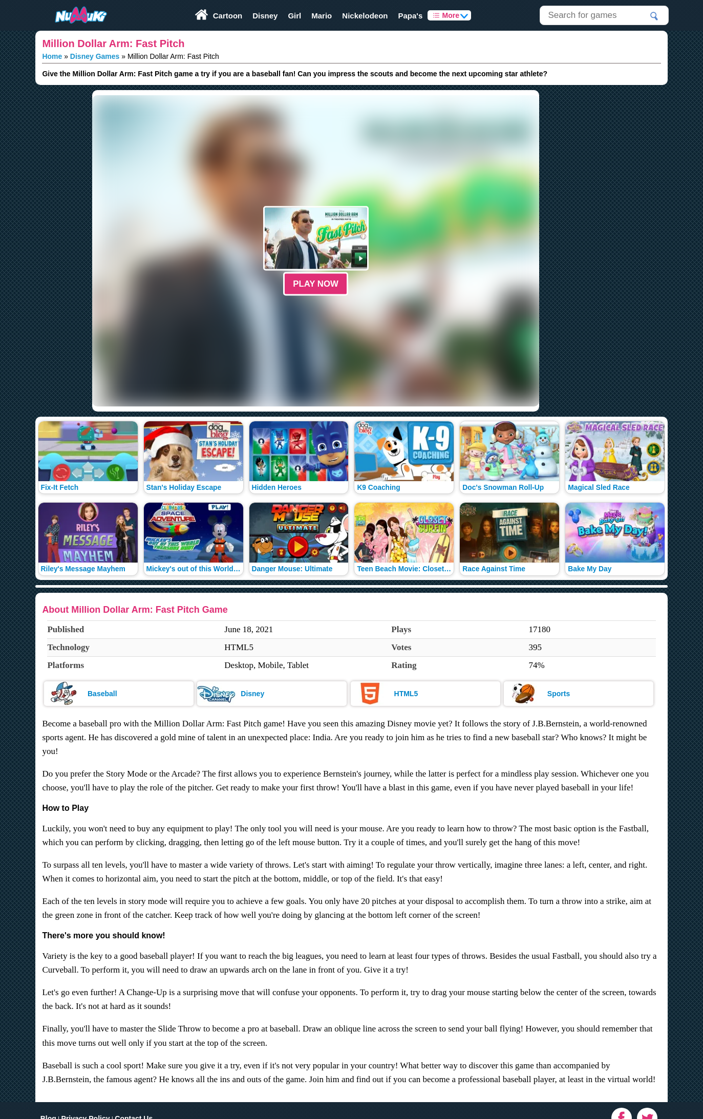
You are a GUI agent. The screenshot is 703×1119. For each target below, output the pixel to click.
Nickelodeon (365, 15)
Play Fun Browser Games (71, 3)
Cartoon (228, 15)
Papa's (410, 15)
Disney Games (95, 56)
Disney (265, 15)
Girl (294, 15)
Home (52, 56)
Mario (321, 15)
